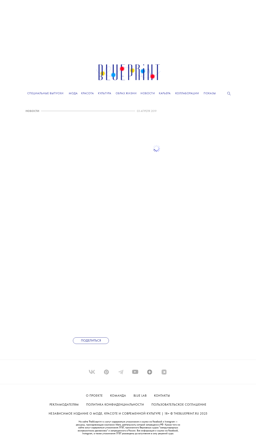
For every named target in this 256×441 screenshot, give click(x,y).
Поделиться (91, 340)
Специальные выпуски (45, 93)
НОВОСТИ (32, 111)
